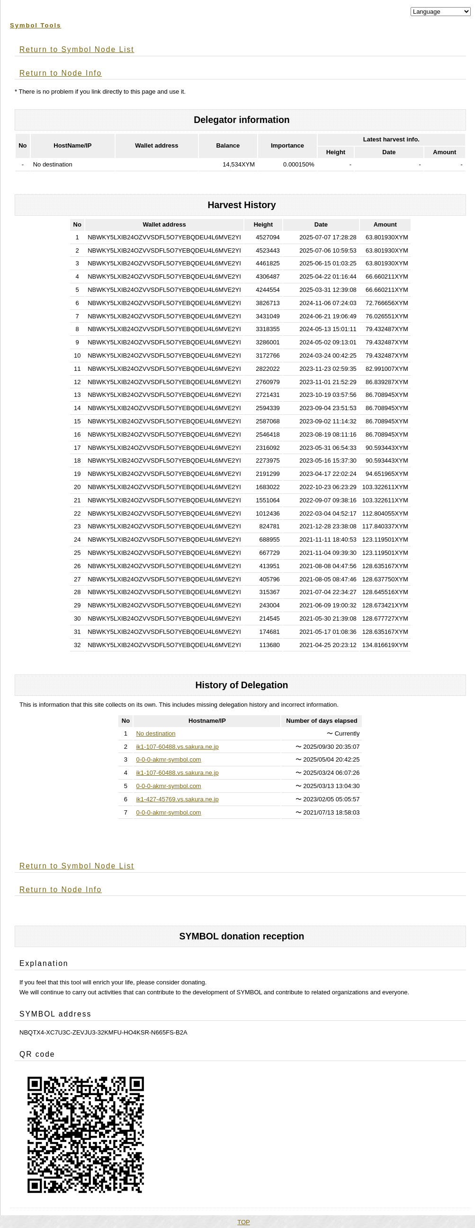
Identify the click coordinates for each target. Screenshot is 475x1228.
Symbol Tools (35, 25)
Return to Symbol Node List (76, 49)
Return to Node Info (60, 73)
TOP (243, 1222)
